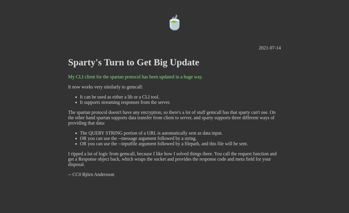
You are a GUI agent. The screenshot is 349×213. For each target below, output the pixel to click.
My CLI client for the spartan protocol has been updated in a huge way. (135, 76)
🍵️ (175, 22)
